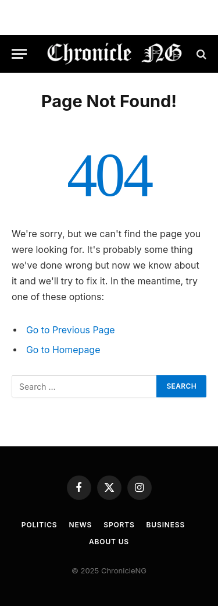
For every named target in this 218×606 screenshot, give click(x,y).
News (80, 524)
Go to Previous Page (70, 330)
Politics (40, 524)
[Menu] (19, 54)
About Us (109, 541)
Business (165, 524)
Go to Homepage (63, 349)
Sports (118, 524)
